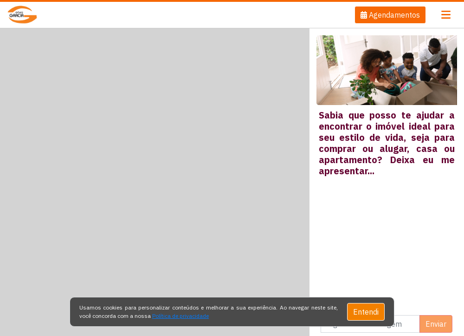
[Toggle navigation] (446, 15)
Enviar (435, 324)
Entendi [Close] (366, 311)
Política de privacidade (180, 315)
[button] (390, 15)
